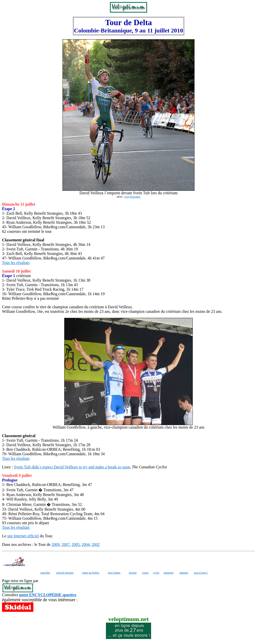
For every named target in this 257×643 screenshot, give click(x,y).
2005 (76, 544)
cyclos (156, 572)
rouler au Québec (90, 572)
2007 (65, 544)
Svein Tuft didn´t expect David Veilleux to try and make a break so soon (72, 467)
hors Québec (114, 572)
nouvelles (45, 572)
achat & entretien (65, 572)
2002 (96, 544)
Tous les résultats (16, 262)
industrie (183, 572)
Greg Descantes (132, 196)
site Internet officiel (23, 536)
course (145, 572)
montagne (168, 572)
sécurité (133, 572)
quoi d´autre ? (201, 572)
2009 (55, 544)
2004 (86, 544)
